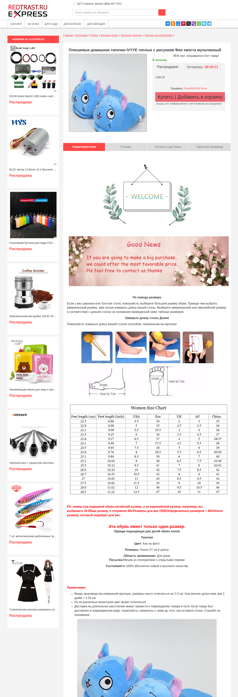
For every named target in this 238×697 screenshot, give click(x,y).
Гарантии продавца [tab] (209, 146)
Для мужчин (72, 23)
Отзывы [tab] (126, 146)
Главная (68, 35)
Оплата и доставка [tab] (168, 146)
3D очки (33, 23)
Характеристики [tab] (84, 146)
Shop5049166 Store (195, 88)
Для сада (51, 23)
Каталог (16, 23)
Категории (81, 35)
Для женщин (96, 23)
